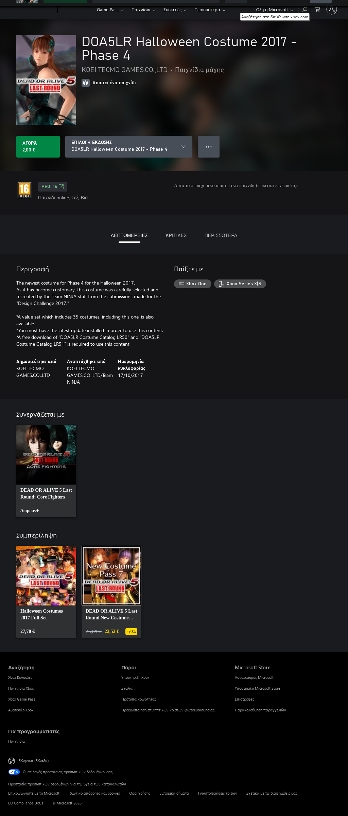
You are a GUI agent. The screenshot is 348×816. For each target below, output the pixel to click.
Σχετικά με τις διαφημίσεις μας (271, 793)
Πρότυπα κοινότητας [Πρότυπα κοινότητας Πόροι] (138, 699)
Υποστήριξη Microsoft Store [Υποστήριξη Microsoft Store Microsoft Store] (257, 688)
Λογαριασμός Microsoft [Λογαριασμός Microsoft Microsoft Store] (254, 677)
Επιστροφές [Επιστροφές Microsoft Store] (244, 699)
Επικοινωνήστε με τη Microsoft (33, 793)
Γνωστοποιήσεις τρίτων (217, 793)
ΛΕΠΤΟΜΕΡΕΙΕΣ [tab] (129, 235)
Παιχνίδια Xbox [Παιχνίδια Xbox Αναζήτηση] (21, 688)
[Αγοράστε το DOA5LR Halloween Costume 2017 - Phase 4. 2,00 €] (38, 147)
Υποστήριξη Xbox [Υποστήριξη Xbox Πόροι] (135, 677)
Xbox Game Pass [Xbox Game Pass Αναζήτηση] (21, 699)
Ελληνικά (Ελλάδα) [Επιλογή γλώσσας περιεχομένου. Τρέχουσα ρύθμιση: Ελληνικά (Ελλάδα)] (33, 760)
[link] (46, 471)
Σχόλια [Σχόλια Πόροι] (127, 688)
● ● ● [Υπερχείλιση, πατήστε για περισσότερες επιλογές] (209, 146)
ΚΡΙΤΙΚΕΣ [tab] (176, 235)
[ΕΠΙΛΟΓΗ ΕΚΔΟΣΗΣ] (128, 147)
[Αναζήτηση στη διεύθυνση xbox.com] (304, 8)
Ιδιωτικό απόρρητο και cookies (94, 793)
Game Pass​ (108, 9)
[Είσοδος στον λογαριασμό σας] (332, 9)
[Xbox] (76, 9)
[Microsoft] (31, 9)
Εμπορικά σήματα (174, 793)
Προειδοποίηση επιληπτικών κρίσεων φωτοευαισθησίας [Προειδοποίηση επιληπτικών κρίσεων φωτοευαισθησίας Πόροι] (167, 710)
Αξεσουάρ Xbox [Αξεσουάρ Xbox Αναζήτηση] (20, 710)
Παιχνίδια (141, 9)
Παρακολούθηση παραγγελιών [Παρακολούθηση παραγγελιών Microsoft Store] (260, 710)
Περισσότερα (207, 9)
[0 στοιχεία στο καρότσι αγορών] (317, 9)
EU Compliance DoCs (25, 803)
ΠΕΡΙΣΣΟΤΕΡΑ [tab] (221, 235)
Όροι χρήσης (139, 793)
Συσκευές (172, 9)
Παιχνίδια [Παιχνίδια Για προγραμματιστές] (16, 741)
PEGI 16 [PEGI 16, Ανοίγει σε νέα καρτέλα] (52, 186)
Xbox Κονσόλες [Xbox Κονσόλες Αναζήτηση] (20, 677)
